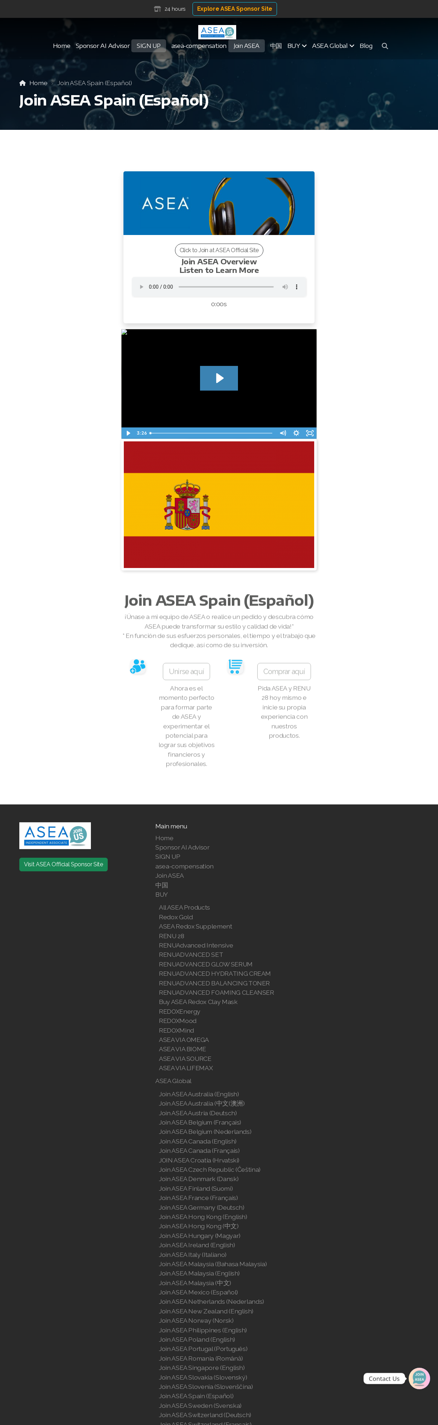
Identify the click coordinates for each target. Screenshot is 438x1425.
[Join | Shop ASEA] (419, 1378)
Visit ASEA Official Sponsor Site (63, 864)
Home (38, 83)
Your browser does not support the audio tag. (219, 287)
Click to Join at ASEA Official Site (219, 250)
